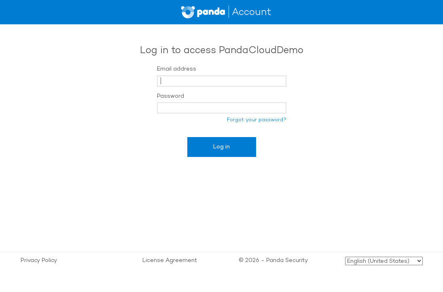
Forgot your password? (256, 119)
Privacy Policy (39, 260)
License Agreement (169, 260)
